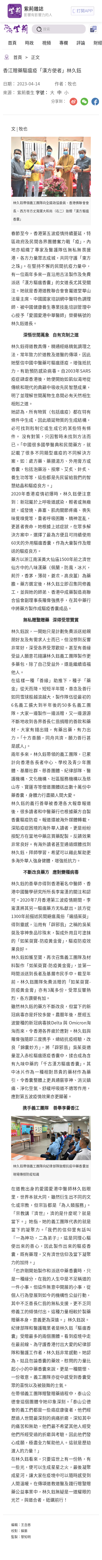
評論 (80, 42)
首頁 (12, 42)
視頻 (46, 42)
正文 (35, 57)
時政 (29, 42)
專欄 (63, 42)
